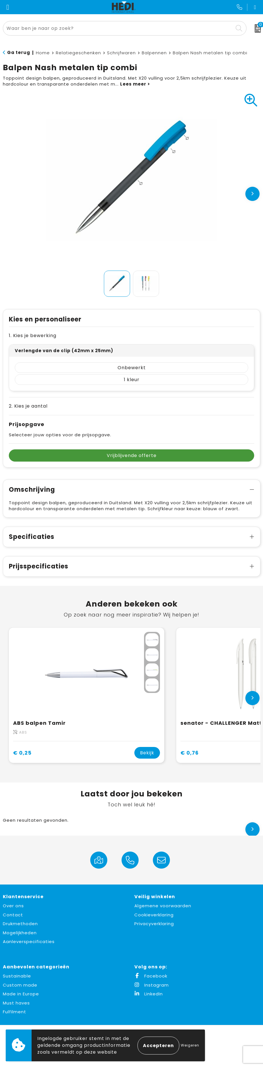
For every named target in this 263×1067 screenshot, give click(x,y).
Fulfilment (14, 1012)
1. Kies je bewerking (32, 336)
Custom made (20, 985)
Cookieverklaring (154, 915)
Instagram (151, 985)
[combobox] (118, 28)
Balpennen (154, 53)
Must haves (16, 1003)
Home (43, 53)
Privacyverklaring (154, 924)
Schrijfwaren (121, 53)
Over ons (13, 906)
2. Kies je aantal (28, 406)
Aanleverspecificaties (29, 941)
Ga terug (18, 52)
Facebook (150, 976)
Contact (13, 915)
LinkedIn (148, 994)
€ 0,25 (22, 753)
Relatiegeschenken (78, 53)
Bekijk (147, 753)
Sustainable (17, 976)
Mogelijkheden (20, 933)
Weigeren (190, 1045)
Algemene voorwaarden (162, 906)
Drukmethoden (20, 924)
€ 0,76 (189, 753)
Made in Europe (21, 994)
